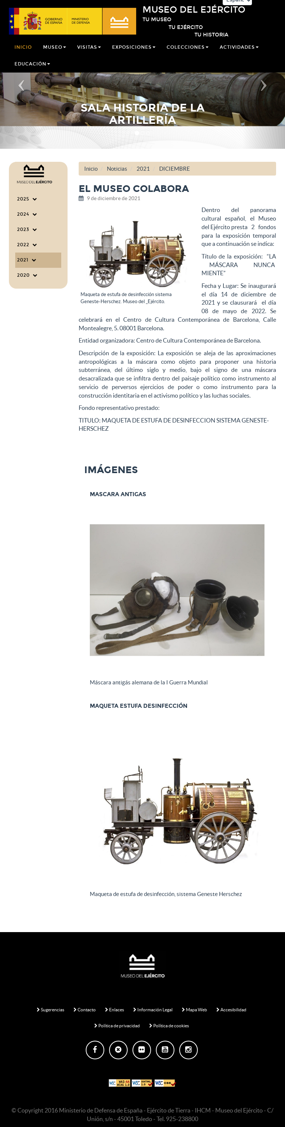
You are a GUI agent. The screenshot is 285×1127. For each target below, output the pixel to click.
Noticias (117, 169)
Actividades (239, 53)
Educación (32, 70)
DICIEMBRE (174, 169)
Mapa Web (194, 1009)
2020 (27, 275)
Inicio (23, 53)
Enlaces (114, 1009)
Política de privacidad (117, 1025)
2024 (27, 214)
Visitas (89, 53)
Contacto (84, 1009)
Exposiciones (133, 53)
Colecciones (188, 53)
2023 (27, 229)
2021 (26, 260)
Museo (54, 53)
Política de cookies (169, 1025)
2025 (27, 199)
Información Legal (153, 1009)
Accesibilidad (231, 1009)
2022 (27, 244)
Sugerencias (50, 1009)
